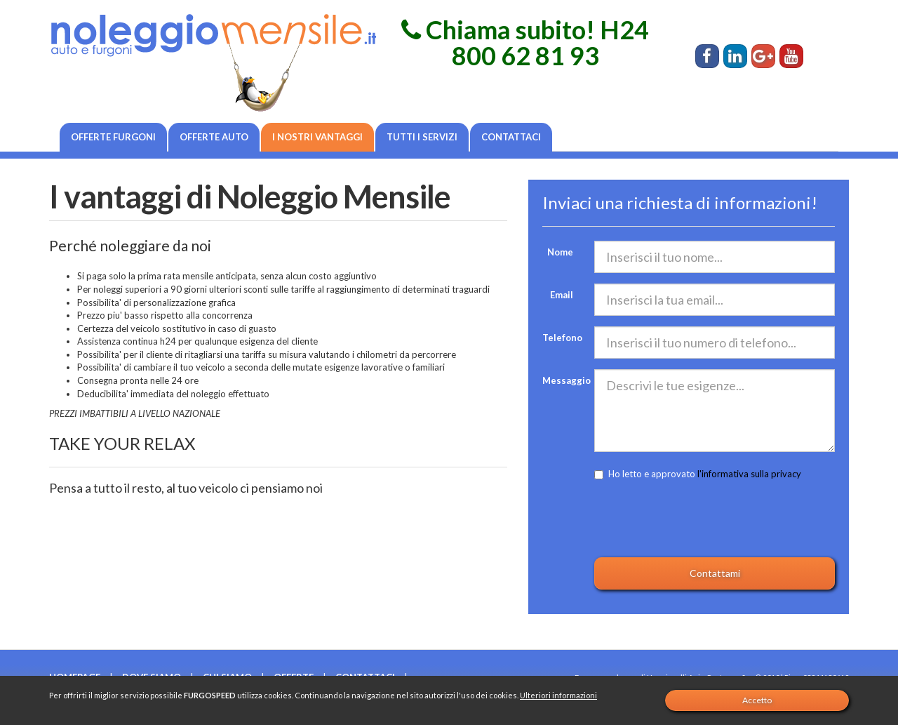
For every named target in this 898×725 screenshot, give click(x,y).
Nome (560, 252)
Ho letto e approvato (697, 473)
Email (561, 294)
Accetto (757, 700)
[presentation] (700, 519)
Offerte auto (214, 136)
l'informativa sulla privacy (749, 473)
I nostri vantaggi (317, 136)
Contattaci (511, 136)
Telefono (562, 337)
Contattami (715, 573)
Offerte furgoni (113, 136)
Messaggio (563, 380)
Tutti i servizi (422, 136)
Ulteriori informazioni (558, 695)
